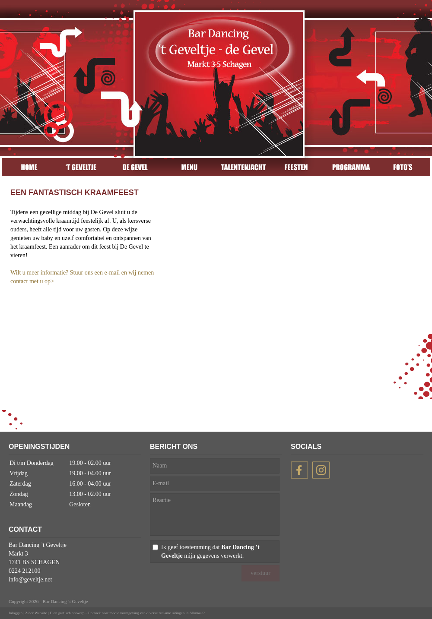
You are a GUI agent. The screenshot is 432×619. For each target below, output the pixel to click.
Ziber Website (36, 613)
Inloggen (15, 613)
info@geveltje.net (30, 579)
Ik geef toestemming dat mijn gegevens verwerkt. (210, 551)
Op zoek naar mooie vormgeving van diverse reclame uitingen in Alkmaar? (146, 613)
